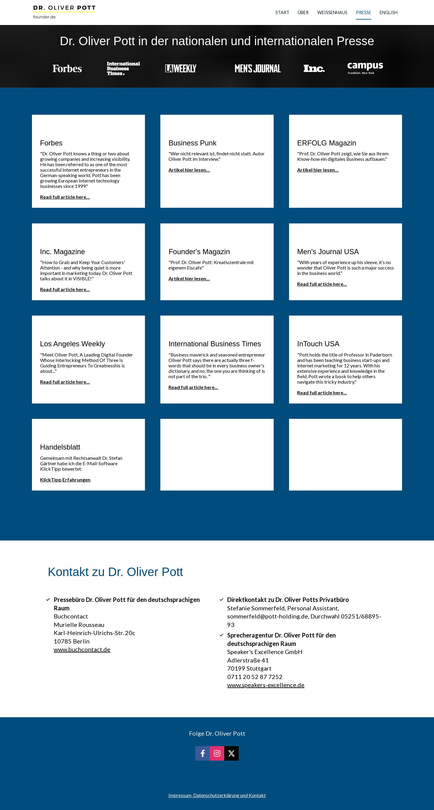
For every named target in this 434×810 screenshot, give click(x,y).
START (282, 12)
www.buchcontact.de (82, 649)
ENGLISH (389, 12)
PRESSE (363, 12)
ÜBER (303, 12)
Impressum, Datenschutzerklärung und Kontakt (217, 795)
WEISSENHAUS (332, 12)
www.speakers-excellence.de (265, 684)
